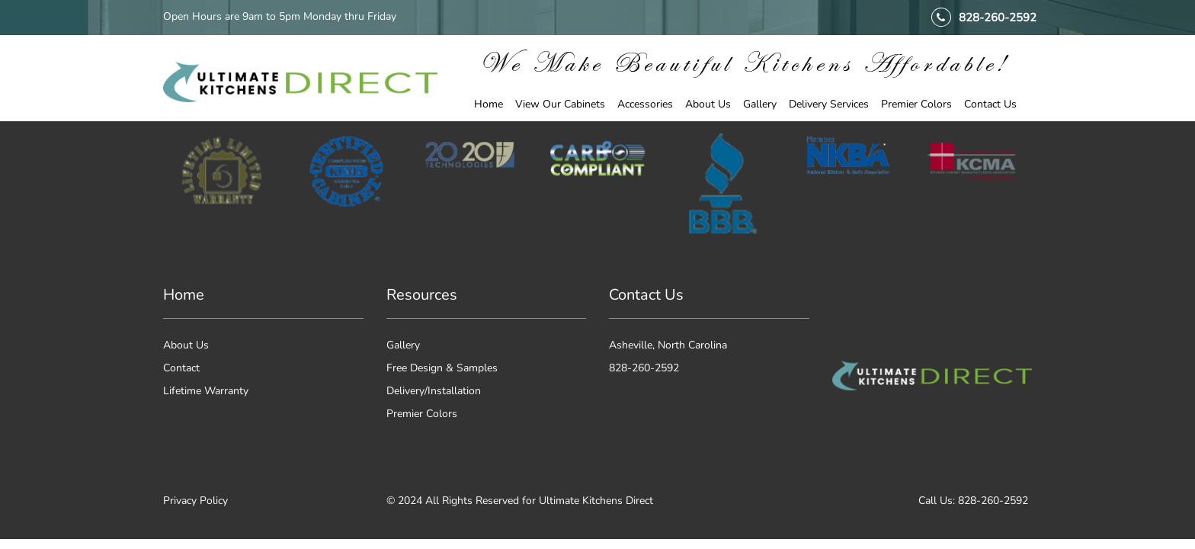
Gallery (760, 104)
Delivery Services (829, 104)
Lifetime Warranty (205, 391)
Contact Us (990, 104)
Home (488, 104)
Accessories (645, 104)
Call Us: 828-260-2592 (973, 500)
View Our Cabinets (560, 104)
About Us (708, 104)
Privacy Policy (195, 500)
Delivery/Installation (433, 391)
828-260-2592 (997, 17)
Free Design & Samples (442, 368)
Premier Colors (916, 104)
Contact (181, 368)
